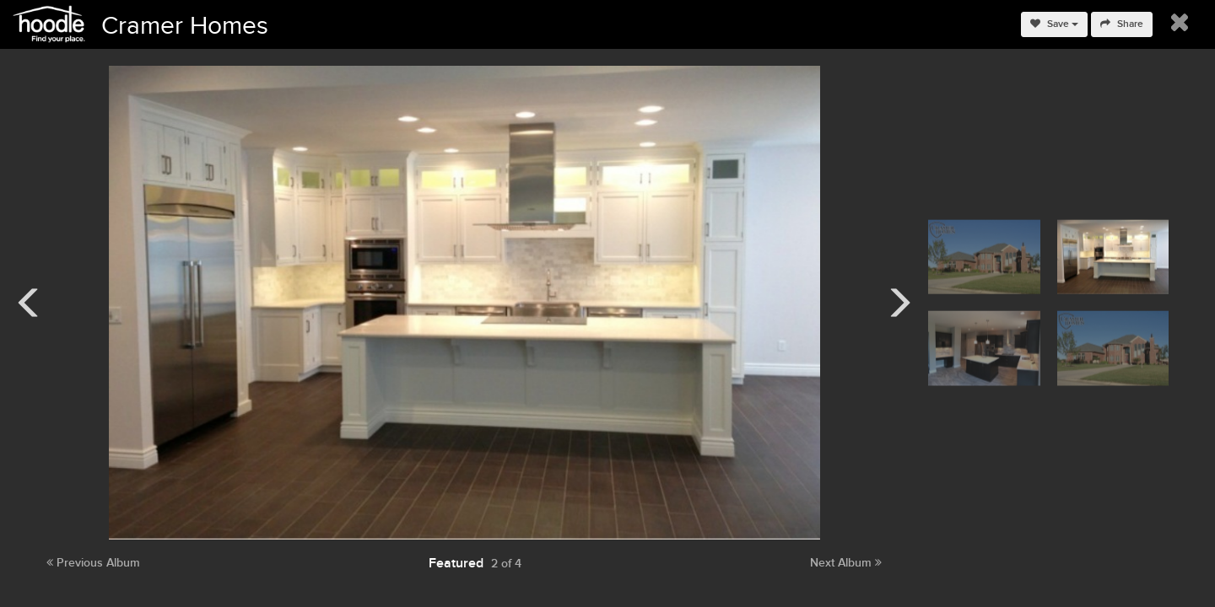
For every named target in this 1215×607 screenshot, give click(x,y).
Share (1121, 24)
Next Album (846, 563)
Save (1054, 24)
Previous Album (93, 563)
